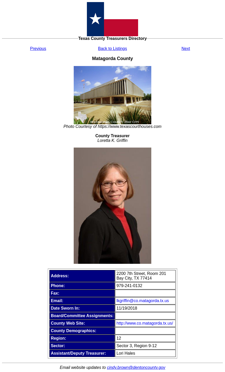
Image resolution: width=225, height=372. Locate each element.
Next (186, 48)
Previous (38, 48)
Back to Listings (112, 48)
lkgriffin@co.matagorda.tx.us (142, 300)
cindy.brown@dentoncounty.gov (136, 367)
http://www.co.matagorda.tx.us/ (144, 323)
